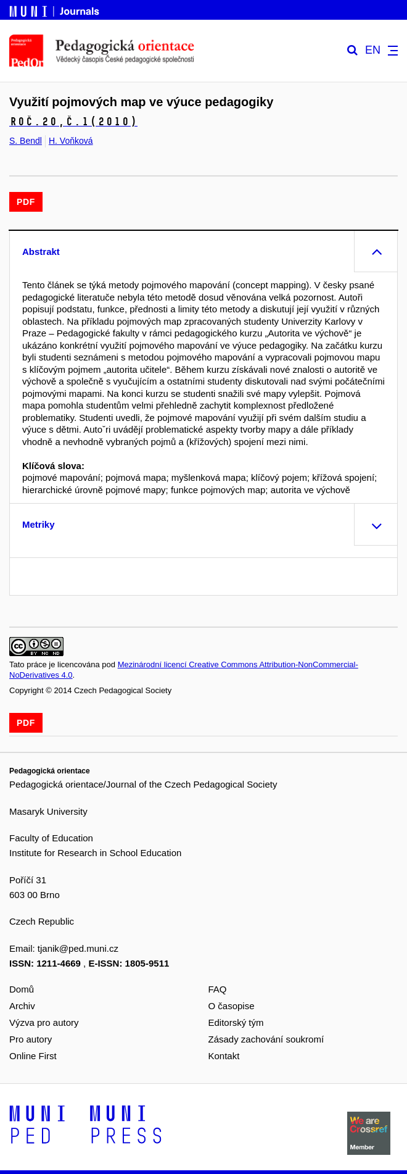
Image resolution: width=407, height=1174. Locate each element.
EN (372, 50)
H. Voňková (71, 141)
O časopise (231, 1006)
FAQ (217, 989)
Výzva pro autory (44, 1022)
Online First (33, 1056)
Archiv (22, 1006)
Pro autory (30, 1039)
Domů (21, 989)
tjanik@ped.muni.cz (78, 948)
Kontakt (224, 1056)
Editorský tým (236, 1022)
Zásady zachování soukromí (266, 1039)
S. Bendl (25, 141)
